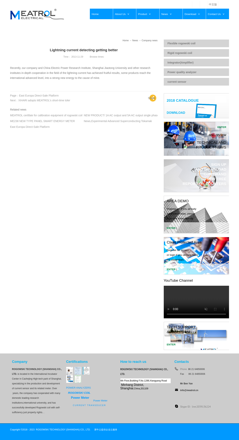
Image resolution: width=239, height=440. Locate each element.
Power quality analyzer (182, 72)
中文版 (213, 4)
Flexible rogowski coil (181, 43)
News (135, 40)
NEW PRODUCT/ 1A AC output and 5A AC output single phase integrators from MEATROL (138, 115)
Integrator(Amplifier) (181, 62)
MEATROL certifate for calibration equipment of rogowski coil (46, 115)
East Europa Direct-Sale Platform (30, 126)
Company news (150, 40)
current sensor (177, 81)
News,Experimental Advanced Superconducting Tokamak (118, 121)
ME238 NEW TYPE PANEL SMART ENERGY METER (42, 121)
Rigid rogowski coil (180, 52)
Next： (40, 100)
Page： (34, 95)
